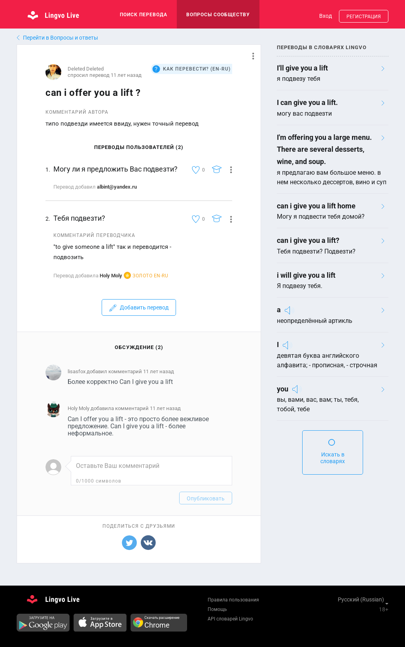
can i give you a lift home (316, 206)
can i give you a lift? (308, 240)
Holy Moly (111, 276)
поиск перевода (143, 14)
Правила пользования (233, 600)
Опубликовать (206, 498)
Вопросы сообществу (218, 14)
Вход (325, 16)
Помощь (217, 609)
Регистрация (363, 16)
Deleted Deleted (86, 69)
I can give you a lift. (307, 102)
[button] (250, 56)
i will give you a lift (306, 275)
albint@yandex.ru (117, 187)
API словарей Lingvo (230, 619)
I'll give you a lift (302, 68)
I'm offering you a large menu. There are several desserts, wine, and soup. (324, 149)
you (282, 389)
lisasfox (76, 371)
